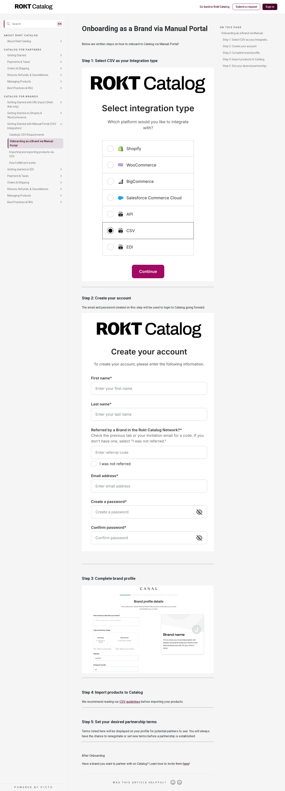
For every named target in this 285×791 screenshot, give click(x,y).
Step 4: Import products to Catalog (243, 59)
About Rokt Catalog (19, 41)
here (186, 764)
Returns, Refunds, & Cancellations (27, 74)
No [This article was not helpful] (179, 782)
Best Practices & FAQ (20, 88)
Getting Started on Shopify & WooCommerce (24, 115)
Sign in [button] (270, 6)
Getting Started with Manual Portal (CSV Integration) (31, 126)
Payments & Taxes (18, 61)
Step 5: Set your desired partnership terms (243, 66)
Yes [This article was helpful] (173, 782)
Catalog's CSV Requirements (26, 134)
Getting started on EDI (20, 169)
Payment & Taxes (18, 175)
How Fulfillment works (22, 162)
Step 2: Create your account (239, 46)
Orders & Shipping (18, 68)
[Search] (33, 24)
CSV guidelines (130, 702)
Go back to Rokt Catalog (215, 6)
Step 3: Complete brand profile (241, 52)
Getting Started (16, 55)
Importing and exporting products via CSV (31, 154)
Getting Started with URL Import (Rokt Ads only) (30, 104)
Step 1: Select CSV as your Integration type (245, 40)
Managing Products (19, 81)
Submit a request (246, 6)
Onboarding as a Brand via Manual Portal (31, 143)
